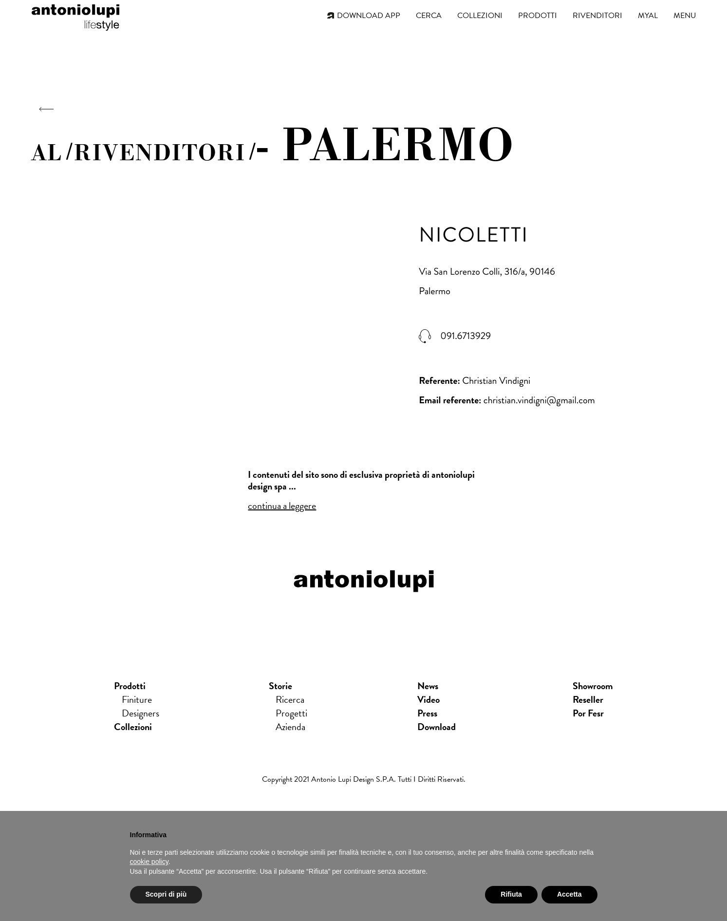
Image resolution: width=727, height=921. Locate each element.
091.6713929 (465, 336)
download (436, 726)
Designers (140, 713)
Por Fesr (588, 713)
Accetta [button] (569, 894)
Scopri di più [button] (166, 894)
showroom (593, 685)
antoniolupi (75, 15)
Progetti (291, 713)
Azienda (290, 726)
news (427, 685)
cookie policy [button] (149, 861)
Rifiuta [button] (511, 894)
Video (428, 699)
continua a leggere (282, 505)
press (427, 713)
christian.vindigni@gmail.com (539, 400)
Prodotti (130, 685)
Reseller (588, 699)
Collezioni (133, 726)
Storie (280, 685)
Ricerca (290, 699)
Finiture (137, 699)
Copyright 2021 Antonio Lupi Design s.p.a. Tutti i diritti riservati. (364, 779)
